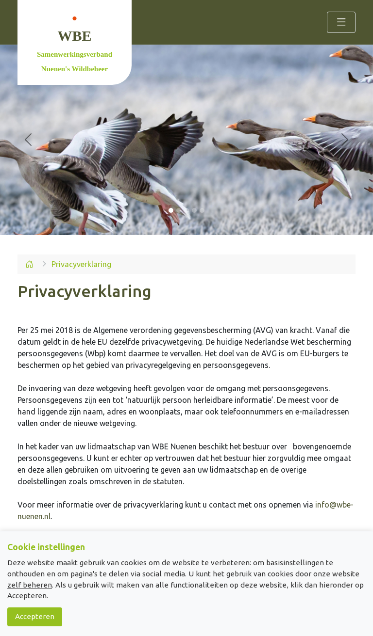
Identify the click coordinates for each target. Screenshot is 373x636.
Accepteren (34, 616)
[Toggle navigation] (341, 22)
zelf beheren (29, 585)
